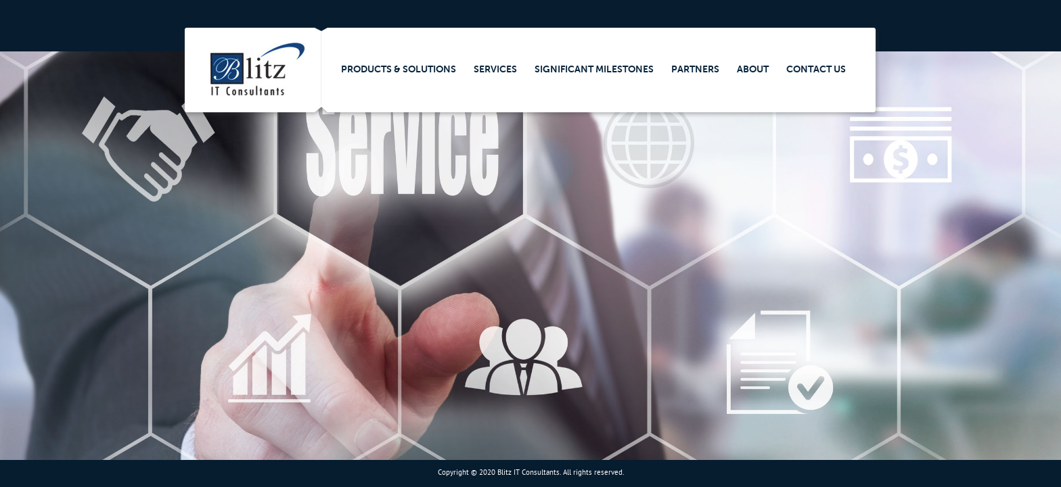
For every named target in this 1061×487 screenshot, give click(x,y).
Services (495, 69)
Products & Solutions (398, 69)
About (753, 69)
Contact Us (816, 69)
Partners (695, 69)
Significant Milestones (594, 69)
